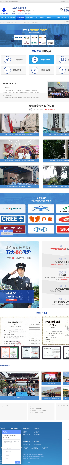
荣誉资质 (64, 17)
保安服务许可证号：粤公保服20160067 (22, 13)
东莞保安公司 (10, 22)
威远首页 (3, 17)
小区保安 (36, 431)
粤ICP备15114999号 (36, 462)
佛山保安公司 (27, 22)
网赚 (26, 448)
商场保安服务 (20, 17)
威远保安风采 (5, 365)
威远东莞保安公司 (18, 22)
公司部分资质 (41, 313)
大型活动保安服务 (39, 17)
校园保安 (36, 432)
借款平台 (45, 448)
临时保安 (36, 441)
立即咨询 (11, 300)
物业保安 (36, 428)
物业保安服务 (29, 17)
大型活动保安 (26, 441)
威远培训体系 (50, 17)
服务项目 (41, 51)
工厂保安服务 (11, 17)
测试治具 (35, 447)
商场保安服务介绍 (10, 83)
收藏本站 (63, 1)
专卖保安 (25, 432)
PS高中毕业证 (35, 448)
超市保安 (25, 431)
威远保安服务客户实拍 (41, 105)
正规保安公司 (35, 22)
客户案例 (58, 17)
